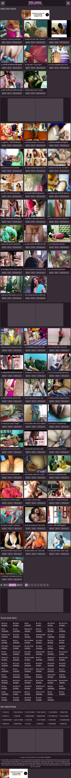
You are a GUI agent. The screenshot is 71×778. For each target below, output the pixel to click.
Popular (12, 585)
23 (47, 585)
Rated (19, 585)
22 (44, 585)
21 (41, 585)
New (5, 585)
